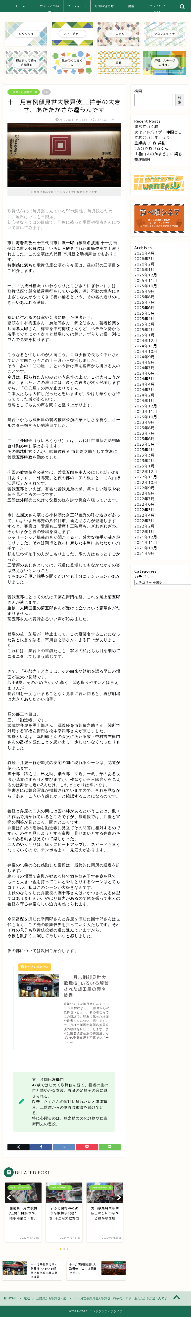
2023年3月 (144, 455)
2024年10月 (145, 351)
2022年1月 (144, 531)
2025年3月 (144, 324)
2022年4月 (144, 515)
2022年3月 (144, 520)
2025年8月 (144, 296)
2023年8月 (144, 427)
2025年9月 (144, 291)
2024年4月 (144, 384)
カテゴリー (144, 576)
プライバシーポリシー (158, 8)
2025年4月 (144, 318)
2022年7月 (144, 498)
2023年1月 (144, 466)
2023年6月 (144, 438)
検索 (138, 91)
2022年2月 (144, 526)
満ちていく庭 (146, 126)
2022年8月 (144, 493)
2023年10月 (145, 417)
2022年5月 (144, 509)
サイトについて (49, 8)
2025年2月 (144, 329)
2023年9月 (144, 422)
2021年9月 (144, 553)
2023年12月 (145, 406)
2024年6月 (144, 373)
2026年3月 (144, 258)
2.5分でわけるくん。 (153, 148)
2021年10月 (145, 548)
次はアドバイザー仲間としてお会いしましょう (158, 135)
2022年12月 (145, 471)
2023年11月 (145, 411)
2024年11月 (145, 346)
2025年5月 (144, 313)
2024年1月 (144, 400)
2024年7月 (144, 367)
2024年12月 (145, 340)
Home (20, 6)
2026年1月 (144, 269)
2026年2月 (144, 264)
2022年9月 (144, 488)
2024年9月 (144, 357)
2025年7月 (144, 302)
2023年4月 (144, 449)
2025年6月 (144, 307)
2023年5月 (144, 444)
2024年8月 (144, 362)
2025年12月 (145, 275)
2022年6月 (144, 504)
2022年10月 (145, 482)
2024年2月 (144, 395)
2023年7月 (144, 433)
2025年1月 (144, 335)
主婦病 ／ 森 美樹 (150, 143)
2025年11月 (145, 280)
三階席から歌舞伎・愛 (23, 92)
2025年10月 (145, 286)
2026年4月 (144, 253)
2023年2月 (144, 460)
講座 (131, 6)
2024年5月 (144, 378)
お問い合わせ (104, 6)
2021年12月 (145, 537)
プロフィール (77, 6)
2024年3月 (144, 389)
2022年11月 (145, 477)
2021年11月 (145, 542)
